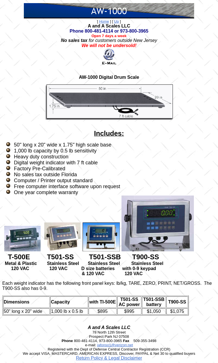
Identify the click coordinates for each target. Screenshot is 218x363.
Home (104, 21)
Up (116, 21)
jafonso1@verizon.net (115, 345)
